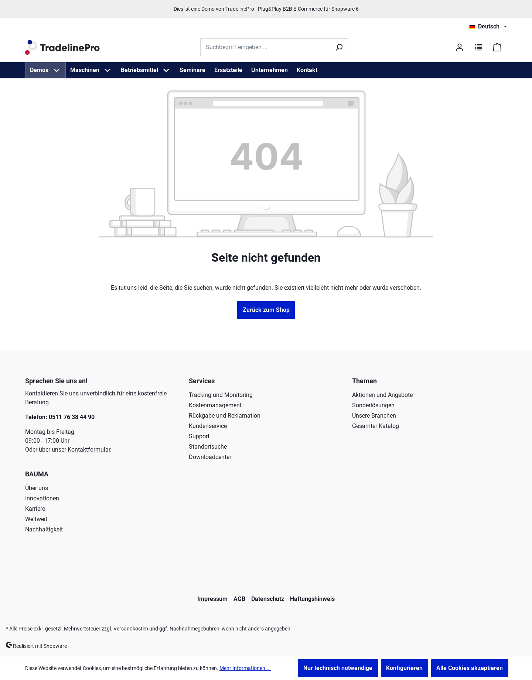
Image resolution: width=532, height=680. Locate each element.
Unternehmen (269, 70)
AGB (239, 598)
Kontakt (307, 70)
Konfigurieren (404, 668)
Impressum (212, 598)
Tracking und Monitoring (221, 394)
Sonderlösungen (373, 405)
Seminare (192, 70)
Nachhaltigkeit (44, 529)
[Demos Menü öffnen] (56, 70)
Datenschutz (267, 598)
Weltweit (36, 519)
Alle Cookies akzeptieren (469, 668)
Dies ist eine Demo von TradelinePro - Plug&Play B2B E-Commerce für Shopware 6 (266, 9)
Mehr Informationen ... (245, 668)
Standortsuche (208, 446)
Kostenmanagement (215, 405)
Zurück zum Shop (266, 309)
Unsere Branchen (374, 415)
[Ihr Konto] (459, 47)
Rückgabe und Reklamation (224, 415)
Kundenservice (208, 425)
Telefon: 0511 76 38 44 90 (60, 417)
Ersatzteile (228, 70)
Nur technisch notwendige (337, 668)
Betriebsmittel (139, 70)
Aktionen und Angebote (382, 394)
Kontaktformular (89, 449)
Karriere (35, 508)
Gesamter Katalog (375, 425)
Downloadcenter (210, 456)
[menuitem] (45, 70)
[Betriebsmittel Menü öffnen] (166, 70)
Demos (39, 70)
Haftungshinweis (312, 598)
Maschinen (84, 70)
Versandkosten (130, 629)
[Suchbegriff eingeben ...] (265, 47)
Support (199, 436)
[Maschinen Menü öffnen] (107, 70)
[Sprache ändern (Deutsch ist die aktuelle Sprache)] (488, 26)
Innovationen (42, 498)
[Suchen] (339, 47)
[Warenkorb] (497, 47)
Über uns (36, 488)
